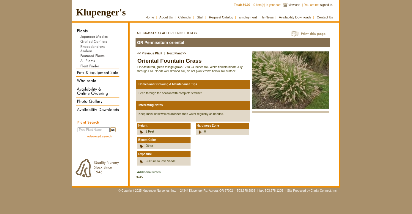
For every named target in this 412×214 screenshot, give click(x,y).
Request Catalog (221, 17)
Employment (248, 17)
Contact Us (325, 17)
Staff (200, 17)
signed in (326, 5)
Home (149, 17)
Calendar (184, 17)
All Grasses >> (149, 33)
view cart (294, 5)
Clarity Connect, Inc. (324, 190)
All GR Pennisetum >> (179, 33)
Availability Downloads (295, 17)
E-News (268, 17)
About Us (166, 17)
